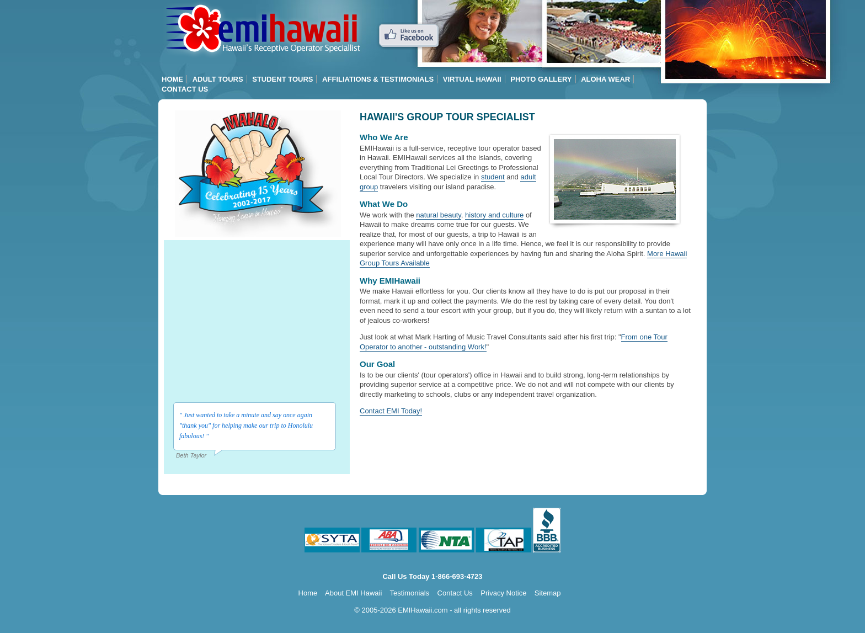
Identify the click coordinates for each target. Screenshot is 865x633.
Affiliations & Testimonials (378, 79)
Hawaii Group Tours (261, 29)
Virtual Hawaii (472, 79)
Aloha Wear (605, 79)
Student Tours (282, 79)
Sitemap (548, 593)
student (493, 177)
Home (172, 79)
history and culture (494, 215)
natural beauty (438, 215)
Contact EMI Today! (391, 411)
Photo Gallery (541, 79)
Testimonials (410, 593)
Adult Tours (218, 79)
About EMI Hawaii (353, 593)
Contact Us (185, 89)
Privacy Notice (503, 593)
